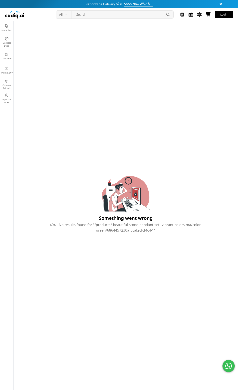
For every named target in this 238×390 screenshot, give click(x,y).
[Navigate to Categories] (6, 56)
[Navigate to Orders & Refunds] (6, 84)
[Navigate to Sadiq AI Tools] (199, 14)
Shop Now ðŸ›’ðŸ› (138, 4)
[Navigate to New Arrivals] (6, 28)
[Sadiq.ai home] (14, 14)
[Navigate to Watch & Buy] (6, 70)
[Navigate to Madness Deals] (6, 42)
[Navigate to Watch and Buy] (191, 14)
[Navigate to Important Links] (6, 98)
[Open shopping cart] (208, 14)
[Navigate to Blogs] (182, 14)
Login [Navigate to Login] (224, 14)
